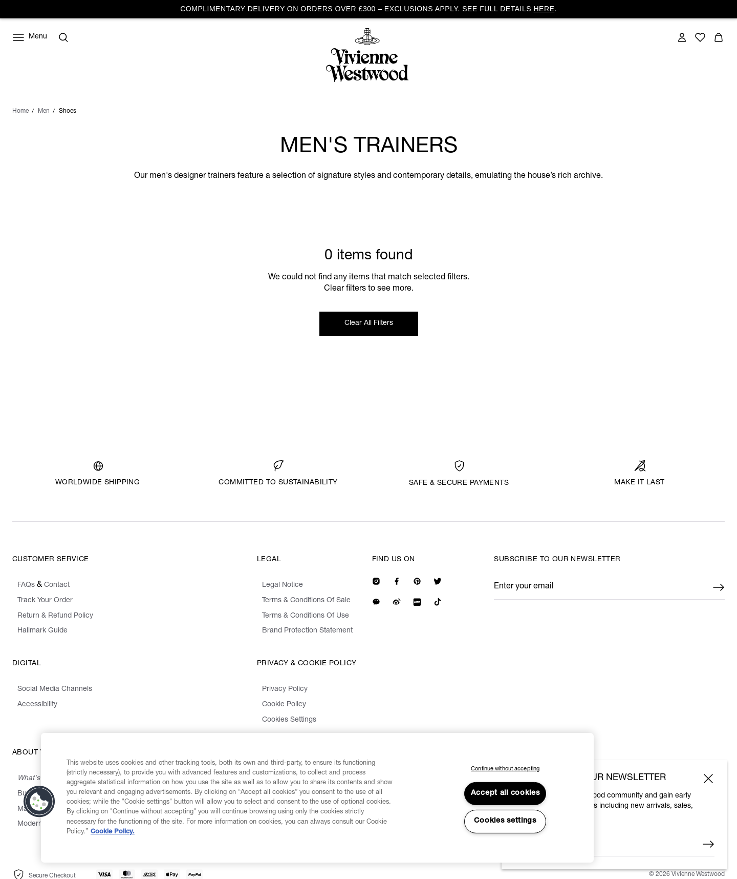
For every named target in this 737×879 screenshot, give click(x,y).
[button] (39, 801)
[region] (317, 798)
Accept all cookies (505, 793)
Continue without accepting (505, 769)
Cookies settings (505, 821)
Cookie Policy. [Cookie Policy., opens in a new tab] (113, 832)
